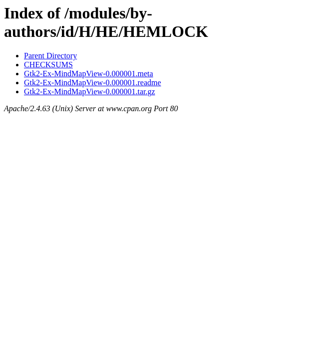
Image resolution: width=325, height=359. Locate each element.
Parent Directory (50, 55)
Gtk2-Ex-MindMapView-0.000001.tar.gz (89, 91)
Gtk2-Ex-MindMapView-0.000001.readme (92, 82)
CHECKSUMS (48, 64)
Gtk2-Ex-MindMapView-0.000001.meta (88, 73)
